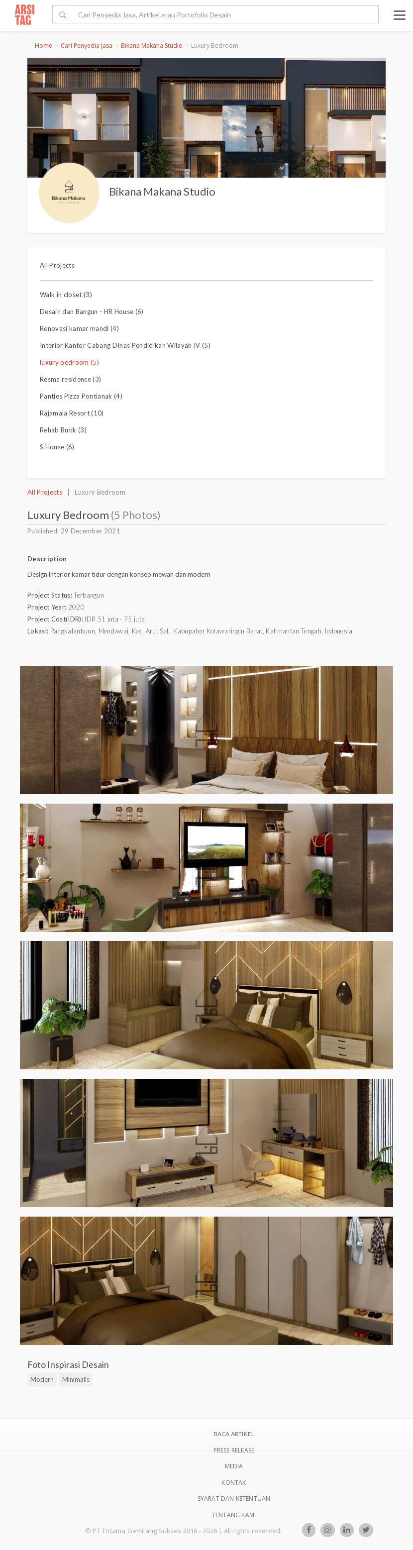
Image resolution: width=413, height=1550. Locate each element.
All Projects (57, 265)
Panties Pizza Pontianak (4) (81, 396)
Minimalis (76, 1379)
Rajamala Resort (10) (72, 413)
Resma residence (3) (70, 379)
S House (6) (57, 447)
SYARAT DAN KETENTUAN (234, 1498)
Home (43, 45)
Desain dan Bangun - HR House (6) (92, 311)
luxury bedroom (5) (69, 362)
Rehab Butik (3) (63, 430)
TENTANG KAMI (234, 1515)
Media (234, 1466)
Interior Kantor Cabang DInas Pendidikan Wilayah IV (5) (125, 345)
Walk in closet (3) (66, 295)
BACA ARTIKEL (233, 1434)
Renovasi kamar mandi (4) (79, 328)
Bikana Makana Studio (152, 45)
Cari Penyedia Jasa (86, 45)
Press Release (234, 1450)
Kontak (233, 1482)
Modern (42, 1379)
